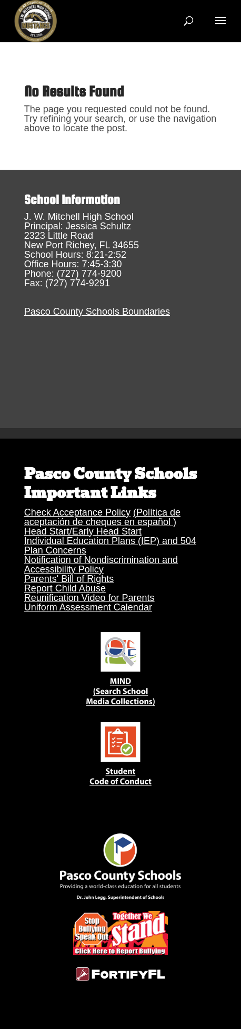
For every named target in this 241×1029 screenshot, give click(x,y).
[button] (220, 27)
